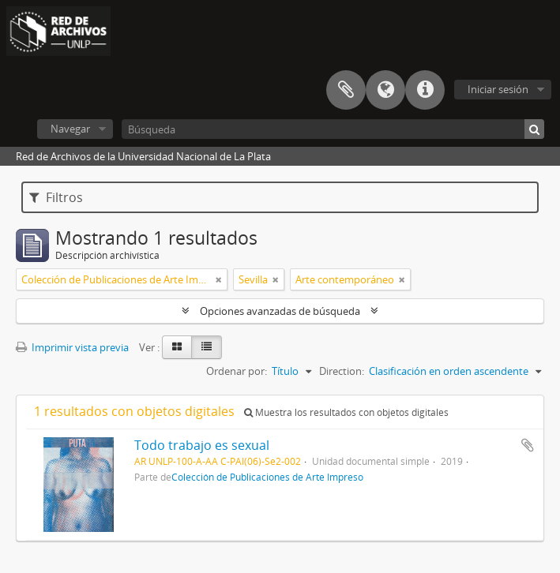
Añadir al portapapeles (528, 445)
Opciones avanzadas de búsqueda (280, 311)
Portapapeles (346, 90)
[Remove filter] (219, 279)
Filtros (56, 197)
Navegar (70, 129)
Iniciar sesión (498, 89)
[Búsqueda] (333, 129)
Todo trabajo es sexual (201, 445)
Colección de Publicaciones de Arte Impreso (267, 476)
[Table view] (206, 347)
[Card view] (177, 347)
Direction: (341, 371)
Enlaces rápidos (425, 90)
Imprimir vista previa (72, 347)
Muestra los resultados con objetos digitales (346, 412)
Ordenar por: (236, 371)
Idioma (385, 90)
